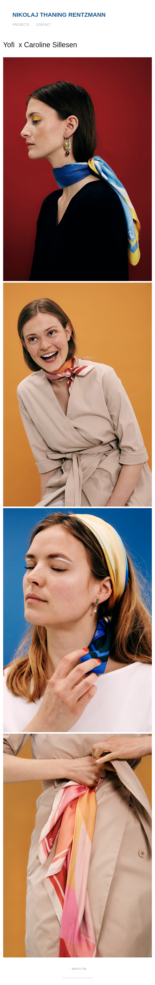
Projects (20, 24)
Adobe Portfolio (84, 977)
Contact (43, 24)
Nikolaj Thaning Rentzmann (59, 14)
